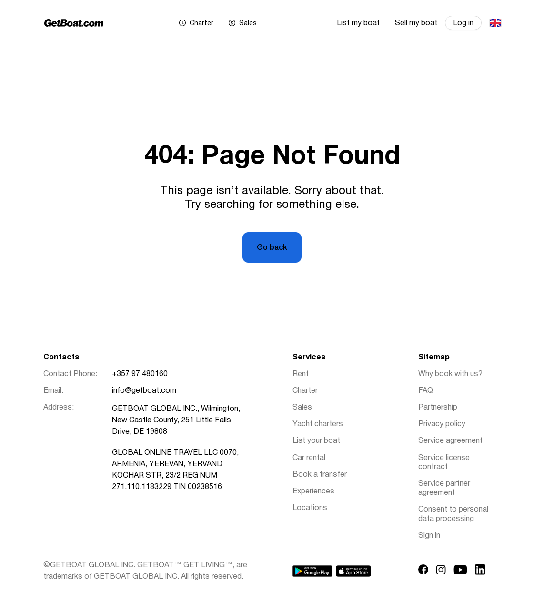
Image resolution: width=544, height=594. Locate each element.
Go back (272, 248)
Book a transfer (319, 474)
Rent (300, 374)
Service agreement (450, 441)
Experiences (313, 491)
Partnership (437, 407)
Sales (302, 407)
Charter (305, 391)
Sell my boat (416, 23)
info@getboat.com (144, 391)
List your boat (316, 441)
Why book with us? (450, 374)
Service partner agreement (444, 488)
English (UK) (495, 23)
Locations (309, 508)
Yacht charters (317, 424)
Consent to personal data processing (453, 514)
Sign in (429, 536)
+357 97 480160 (140, 374)
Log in (463, 23)
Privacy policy (441, 424)
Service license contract (444, 463)
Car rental (308, 458)
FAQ (425, 391)
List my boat (358, 23)
